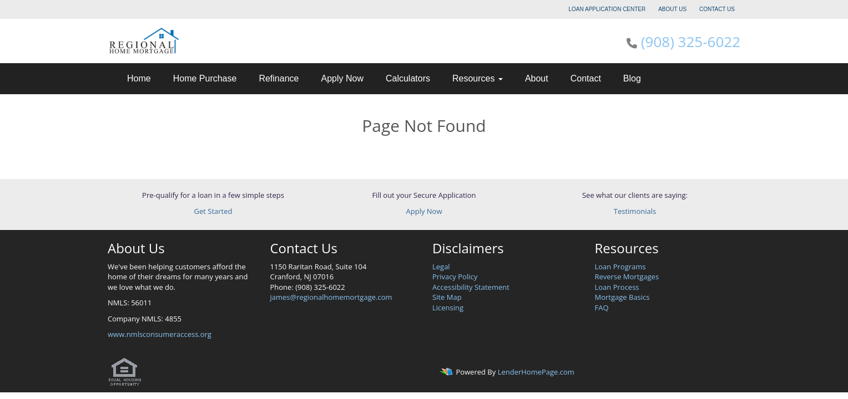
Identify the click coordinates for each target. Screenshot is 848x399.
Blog (632, 78)
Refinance (279, 78)
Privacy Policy (454, 277)
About (536, 78)
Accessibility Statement (470, 287)
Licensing (447, 308)
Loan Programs (620, 267)
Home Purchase (205, 78)
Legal (441, 267)
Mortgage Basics (622, 297)
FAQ (602, 308)
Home (139, 78)
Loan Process (617, 287)
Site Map (447, 297)
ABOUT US (672, 9)
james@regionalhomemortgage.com (331, 297)
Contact (586, 78)
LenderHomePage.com (536, 372)
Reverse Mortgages (627, 277)
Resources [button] (477, 78)
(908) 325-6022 (690, 42)
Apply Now (342, 78)
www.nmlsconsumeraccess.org (159, 334)
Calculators (408, 78)
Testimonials (635, 211)
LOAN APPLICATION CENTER (607, 9)
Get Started (213, 211)
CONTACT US (717, 9)
